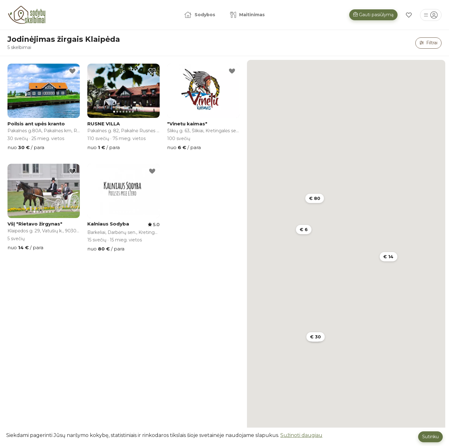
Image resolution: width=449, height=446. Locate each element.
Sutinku (430, 436)
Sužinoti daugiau (301, 435)
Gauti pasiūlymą (373, 14)
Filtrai (428, 43)
